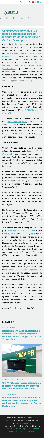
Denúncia (14, 18)
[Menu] (39, 7)
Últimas (13, 327)
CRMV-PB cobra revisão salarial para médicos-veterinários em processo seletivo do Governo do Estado (21, 385)
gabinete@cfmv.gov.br (16, 122)
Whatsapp (29, 18)
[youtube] (38, 2)
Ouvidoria (21, 18)
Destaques (6, 380)
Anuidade (6, 18)
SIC (36, 18)
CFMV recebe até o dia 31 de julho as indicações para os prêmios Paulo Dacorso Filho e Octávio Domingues (21, 35)
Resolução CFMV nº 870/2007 (21, 231)
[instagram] (40, 2)
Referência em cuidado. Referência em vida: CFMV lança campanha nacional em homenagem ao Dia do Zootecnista (21, 335)
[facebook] (35, 2)
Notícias (5, 327)
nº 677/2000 (30, 110)
